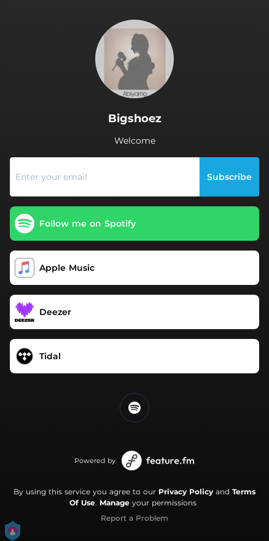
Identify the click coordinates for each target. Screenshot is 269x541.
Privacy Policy (185, 491)
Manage (114, 502)
